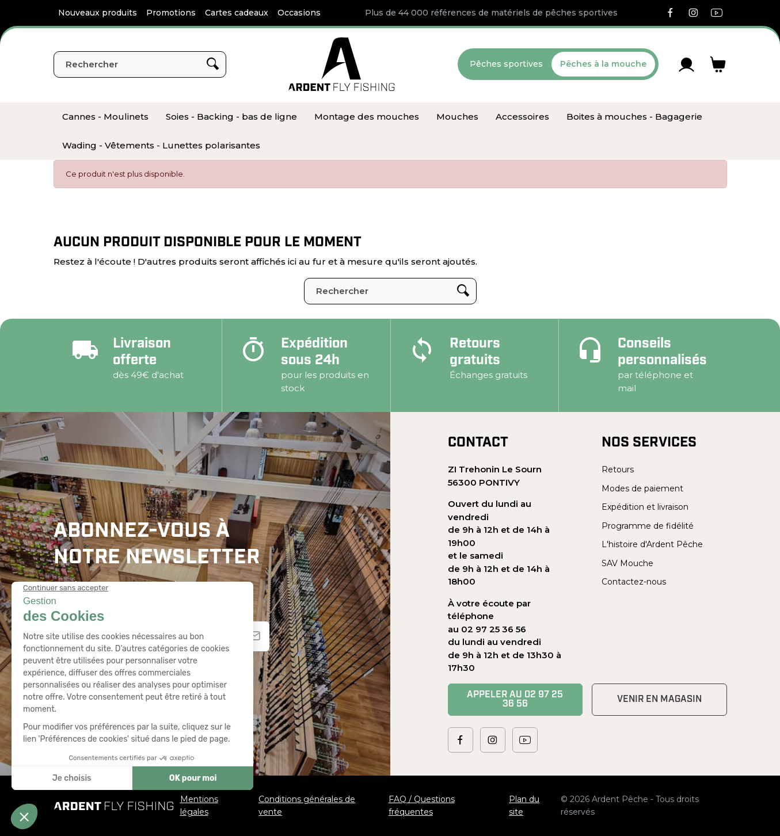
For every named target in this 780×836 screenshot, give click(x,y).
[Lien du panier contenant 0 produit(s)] (718, 64)
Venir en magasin (659, 699)
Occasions (299, 12)
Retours (618, 469)
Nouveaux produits (97, 12)
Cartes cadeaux (236, 12)
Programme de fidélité (648, 526)
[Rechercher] (140, 64)
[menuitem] (105, 116)
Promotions (171, 12)
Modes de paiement (642, 488)
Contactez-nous (634, 582)
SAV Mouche (627, 563)
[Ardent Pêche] (341, 64)
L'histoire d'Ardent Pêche (652, 544)
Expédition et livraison (645, 507)
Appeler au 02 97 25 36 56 (515, 699)
